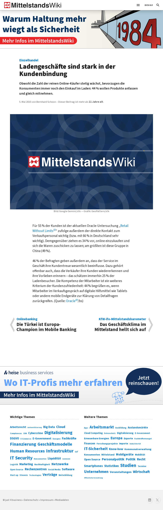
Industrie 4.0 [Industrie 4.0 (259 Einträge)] (135, 443)
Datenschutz (31, 500)
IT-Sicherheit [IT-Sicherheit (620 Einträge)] (96, 449)
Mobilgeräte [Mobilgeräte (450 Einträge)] (125, 454)
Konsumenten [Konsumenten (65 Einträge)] (40, 459)
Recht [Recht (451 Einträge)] (141, 459)
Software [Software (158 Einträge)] (68, 469)
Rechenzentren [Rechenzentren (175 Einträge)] (36, 469)
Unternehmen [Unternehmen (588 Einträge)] (96, 472)
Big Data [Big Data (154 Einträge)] (49, 427)
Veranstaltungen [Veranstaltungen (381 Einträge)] (120, 472)
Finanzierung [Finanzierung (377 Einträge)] (23, 444)
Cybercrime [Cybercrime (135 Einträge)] (35, 433)
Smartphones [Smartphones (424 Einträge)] (93, 466)
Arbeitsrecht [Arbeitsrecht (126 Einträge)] (18, 427)
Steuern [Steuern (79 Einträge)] (24, 475)
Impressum (46, 500)
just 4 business (13, 500)
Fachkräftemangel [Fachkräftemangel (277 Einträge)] (143, 438)
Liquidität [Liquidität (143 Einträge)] (54, 458)
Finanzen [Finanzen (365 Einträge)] (89, 443)
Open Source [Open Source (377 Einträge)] (92, 460)
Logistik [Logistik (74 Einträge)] (14, 464)
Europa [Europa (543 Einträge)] (116, 438)
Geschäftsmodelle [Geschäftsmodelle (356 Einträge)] (55, 444)
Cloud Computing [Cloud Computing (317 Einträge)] (93, 433)
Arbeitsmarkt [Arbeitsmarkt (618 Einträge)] (102, 427)
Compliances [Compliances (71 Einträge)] (16, 433)
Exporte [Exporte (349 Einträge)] (128, 438)
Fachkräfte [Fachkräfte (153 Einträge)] (69, 438)
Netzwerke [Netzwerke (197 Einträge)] (59, 464)
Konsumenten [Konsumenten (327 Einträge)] (92, 454)
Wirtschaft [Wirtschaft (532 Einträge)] (141, 471)
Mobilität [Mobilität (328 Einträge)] (140, 454)
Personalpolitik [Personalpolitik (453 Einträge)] (113, 459)
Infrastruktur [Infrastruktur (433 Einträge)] (60, 451)
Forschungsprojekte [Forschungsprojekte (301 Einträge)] (107, 443)
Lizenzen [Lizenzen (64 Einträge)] (66, 459)
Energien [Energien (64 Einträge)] (56, 439)
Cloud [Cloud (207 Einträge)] (60, 426)
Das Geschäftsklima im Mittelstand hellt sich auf (115, 324)
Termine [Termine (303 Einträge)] (142, 466)
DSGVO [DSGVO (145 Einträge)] (14, 438)
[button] (158, 5)
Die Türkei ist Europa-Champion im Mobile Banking (47, 324)
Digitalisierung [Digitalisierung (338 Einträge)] (58, 433)
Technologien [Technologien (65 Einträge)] (35, 475)
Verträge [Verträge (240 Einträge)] (50, 474)
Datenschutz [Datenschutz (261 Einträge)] (110, 433)
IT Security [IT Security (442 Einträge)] (21, 458)
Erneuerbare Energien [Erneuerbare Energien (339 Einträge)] (96, 438)
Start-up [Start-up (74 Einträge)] (14, 475)
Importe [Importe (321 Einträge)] (123, 443)
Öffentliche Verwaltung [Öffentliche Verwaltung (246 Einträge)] (93, 478)
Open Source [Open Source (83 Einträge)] (16, 469)
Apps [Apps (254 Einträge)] (86, 428)
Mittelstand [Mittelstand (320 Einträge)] (107, 454)
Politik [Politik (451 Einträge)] (130, 459)
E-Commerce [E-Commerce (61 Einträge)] (26, 439)
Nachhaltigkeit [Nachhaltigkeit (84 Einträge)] (42, 464)
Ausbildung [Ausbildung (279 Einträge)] (120, 427)
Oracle (70, 301)
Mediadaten (62, 500)
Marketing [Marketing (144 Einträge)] (26, 464)
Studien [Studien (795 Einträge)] (128, 465)
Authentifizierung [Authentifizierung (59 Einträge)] (35, 427)
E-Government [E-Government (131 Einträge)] (42, 439)
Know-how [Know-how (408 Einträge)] (116, 449)
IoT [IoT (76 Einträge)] (76, 451)
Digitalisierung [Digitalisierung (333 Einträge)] (125, 433)
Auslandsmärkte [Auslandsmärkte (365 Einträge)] (138, 428)
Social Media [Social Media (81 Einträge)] (54, 469)
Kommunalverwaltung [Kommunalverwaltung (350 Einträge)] (137, 449)
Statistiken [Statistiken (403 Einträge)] (111, 466)
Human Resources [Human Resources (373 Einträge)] (27, 451)
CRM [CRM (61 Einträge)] (25, 433)
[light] (148, 5)
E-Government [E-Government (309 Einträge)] (142, 433)
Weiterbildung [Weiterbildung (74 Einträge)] (65, 475)
